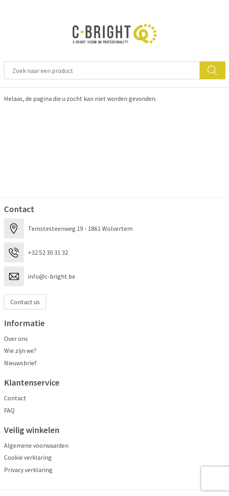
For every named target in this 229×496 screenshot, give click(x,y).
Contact (15, 398)
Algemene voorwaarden (36, 445)
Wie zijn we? (20, 350)
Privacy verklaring (28, 470)
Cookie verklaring (28, 457)
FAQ (9, 410)
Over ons (16, 338)
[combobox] (102, 70)
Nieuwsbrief (20, 363)
